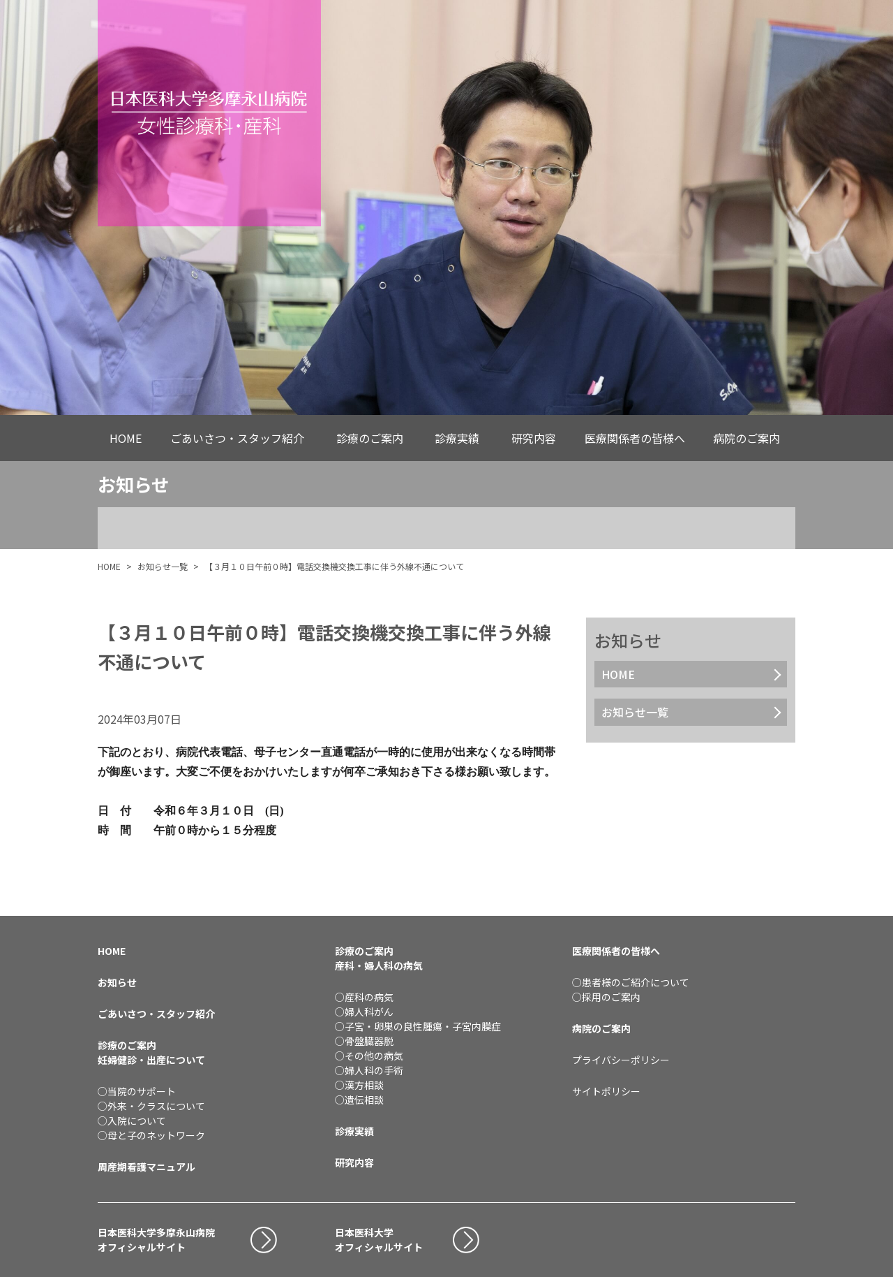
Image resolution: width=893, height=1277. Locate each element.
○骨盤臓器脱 (364, 1041)
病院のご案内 (746, 438)
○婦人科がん (364, 1012)
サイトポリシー (606, 1091)
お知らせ (117, 982)
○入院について (132, 1121)
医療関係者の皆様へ (635, 438)
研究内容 (533, 438)
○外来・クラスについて (151, 1106)
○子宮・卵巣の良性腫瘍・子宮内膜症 (418, 1026)
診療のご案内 (369, 438)
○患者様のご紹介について (630, 982)
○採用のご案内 (606, 997)
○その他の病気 (369, 1056)
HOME (126, 438)
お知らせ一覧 (162, 566)
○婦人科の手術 (369, 1070)
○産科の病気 (364, 997)
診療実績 (457, 438)
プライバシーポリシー (621, 1060)
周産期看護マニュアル (146, 1167)
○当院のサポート (137, 1091)
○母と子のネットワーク (151, 1135)
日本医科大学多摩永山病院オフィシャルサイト (156, 1239)
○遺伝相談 (359, 1100)
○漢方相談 (359, 1085)
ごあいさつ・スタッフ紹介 (237, 438)
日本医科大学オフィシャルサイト (379, 1239)
